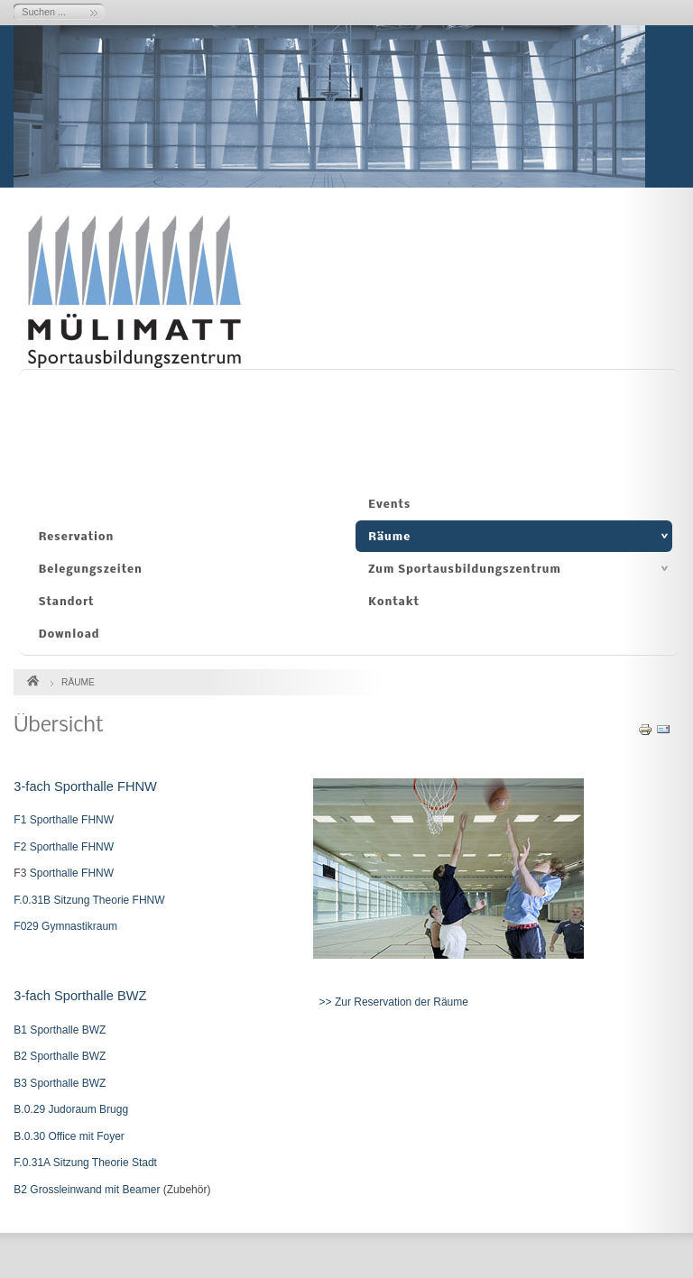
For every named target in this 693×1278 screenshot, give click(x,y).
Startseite (33, 678)
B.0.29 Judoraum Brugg (71, 1109)
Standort (67, 602)
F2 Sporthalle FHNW (64, 847)
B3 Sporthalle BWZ (60, 1083)
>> (319, 1002)
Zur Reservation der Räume (401, 1002)
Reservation (77, 537)
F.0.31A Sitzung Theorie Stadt (85, 1162)
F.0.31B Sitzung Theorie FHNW (89, 900)
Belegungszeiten (91, 569)
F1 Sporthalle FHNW (64, 820)
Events (389, 504)
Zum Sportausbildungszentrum (464, 569)
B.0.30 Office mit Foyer (69, 1136)
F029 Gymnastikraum (65, 926)
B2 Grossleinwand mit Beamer (87, 1189)
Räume (389, 537)
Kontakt (394, 602)
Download (69, 634)
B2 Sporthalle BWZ (60, 1056)
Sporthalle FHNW (70, 873)
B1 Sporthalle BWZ (60, 1030)
